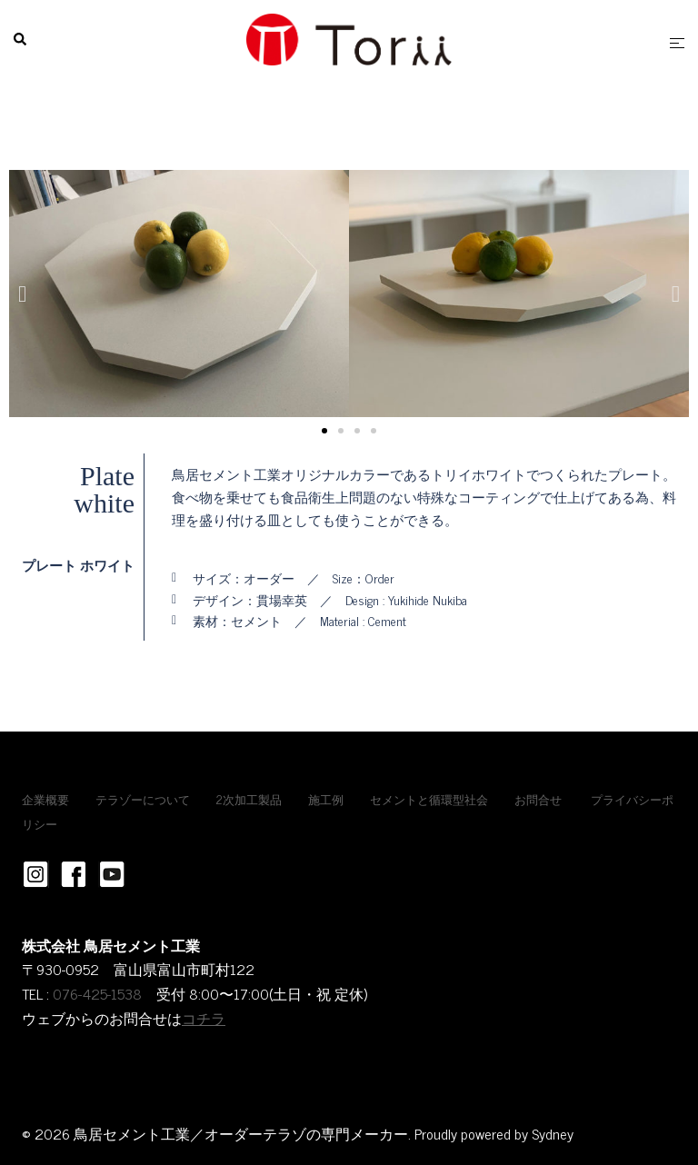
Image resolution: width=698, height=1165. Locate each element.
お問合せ (538, 799)
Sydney (552, 1133)
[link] (149, 993)
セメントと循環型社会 (429, 799)
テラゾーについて (142, 799)
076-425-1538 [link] (97, 993)
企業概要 (45, 799)
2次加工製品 (249, 799)
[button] (22, 293)
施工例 (326, 799)
